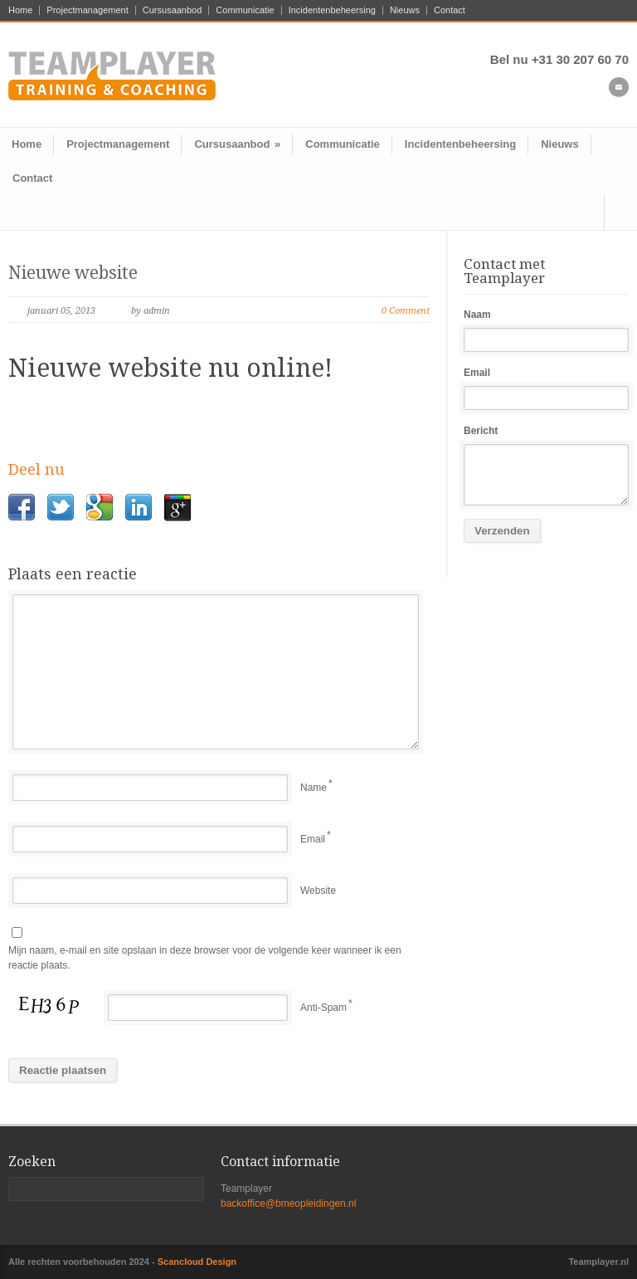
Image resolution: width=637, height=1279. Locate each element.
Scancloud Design (197, 1262)
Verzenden (502, 531)
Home (20, 10)
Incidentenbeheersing (332, 10)
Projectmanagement (87, 10)
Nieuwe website (73, 272)
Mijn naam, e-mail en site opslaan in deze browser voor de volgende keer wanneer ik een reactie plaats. (204, 958)
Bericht (481, 431)
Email (312, 839)
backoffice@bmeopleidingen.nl (288, 1203)
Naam (477, 314)
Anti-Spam (323, 1007)
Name (313, 787)
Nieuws (405, 10)
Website (318, 890)
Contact (449, 10)
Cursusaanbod (172, 10)
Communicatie (245, 10)
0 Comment (406, 310)
